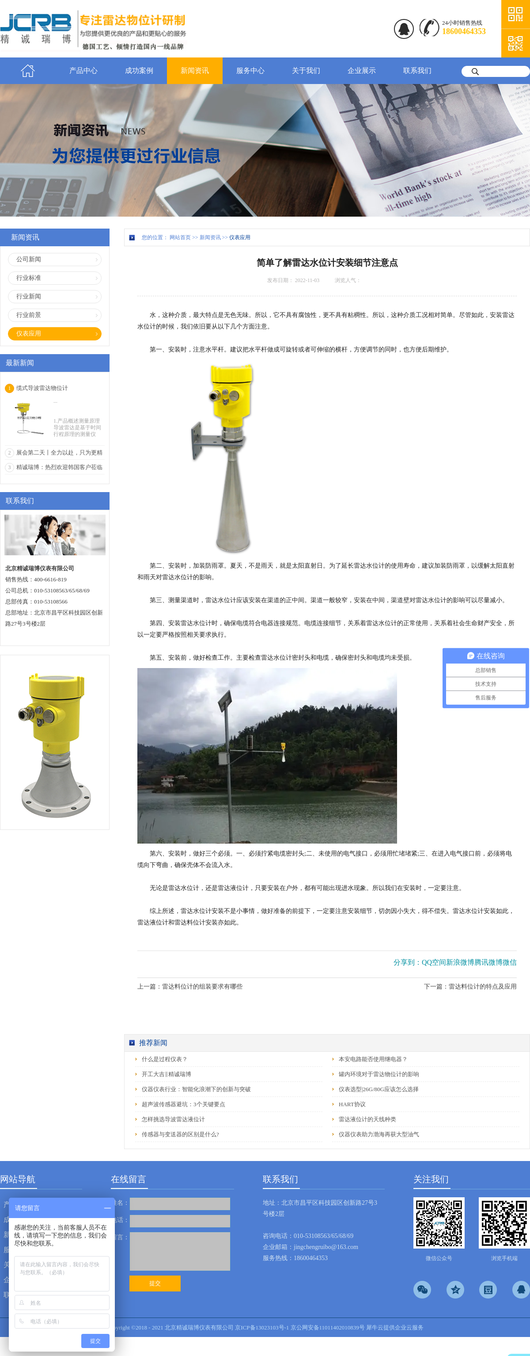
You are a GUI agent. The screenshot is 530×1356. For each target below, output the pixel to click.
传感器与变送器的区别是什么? (180, 1134)
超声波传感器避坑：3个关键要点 (183, 1104)
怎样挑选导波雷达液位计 (173, 1119)
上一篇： (189, 986)
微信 (510, 962)
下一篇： (470, 986)
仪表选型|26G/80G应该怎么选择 (379, 1089)
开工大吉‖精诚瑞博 (166, 1074)
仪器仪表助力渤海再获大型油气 (379, 1134)
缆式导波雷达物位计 (42, 388)
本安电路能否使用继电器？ (373, 1059)
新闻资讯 (210, 237)
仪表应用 (239, 237)
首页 (28, 70)
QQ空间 (434, 962)
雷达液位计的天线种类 (367, 1119)
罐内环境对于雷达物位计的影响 (379, 1074)
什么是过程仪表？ (165, 1059)
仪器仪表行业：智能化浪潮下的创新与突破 (196, 1089)
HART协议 (352, 1104)
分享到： (408, 962)
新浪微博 (460, 962)
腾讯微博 (488, 962)
